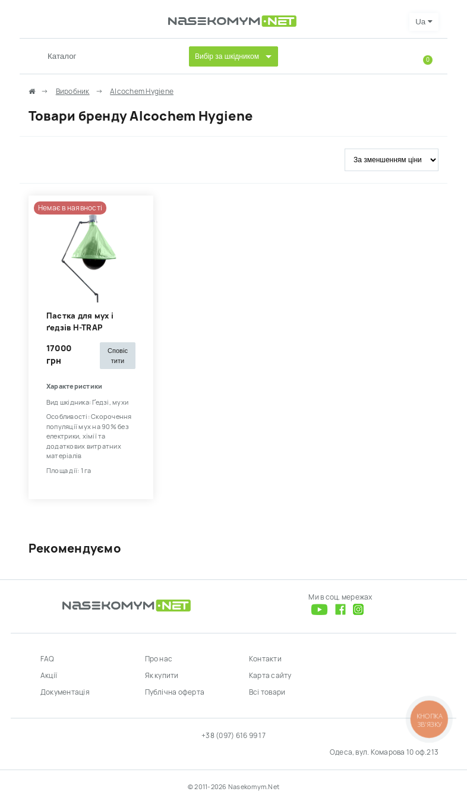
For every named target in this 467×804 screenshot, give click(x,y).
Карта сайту (270, 675)
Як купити (162, 675)
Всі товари (267, 692)
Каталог (62, 56)
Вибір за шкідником (227, 56)
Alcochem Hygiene (141, 91)
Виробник (73, 91)
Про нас (159, 659)
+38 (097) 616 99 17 (233, 735)
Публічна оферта (175, 692)
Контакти (265, 659)
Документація (65, 692)
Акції (48, 675)
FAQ (47, 659)
